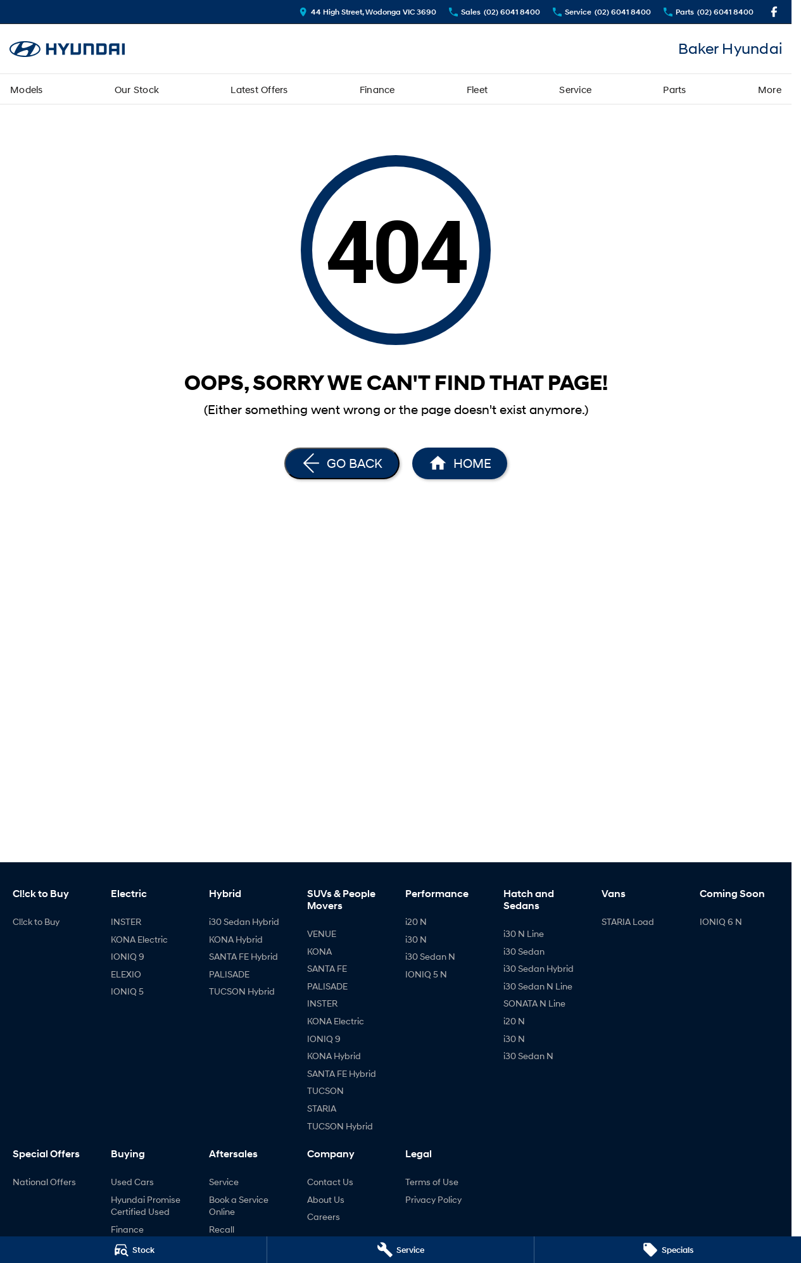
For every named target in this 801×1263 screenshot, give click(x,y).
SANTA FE (327, 968)
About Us (325, 1199)
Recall (221, 1229)
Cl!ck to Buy (36, 921)
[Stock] (133, 1249)
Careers (323, 1216)
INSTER (126, 921)
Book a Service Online (238, 1205)
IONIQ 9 (127, 956)
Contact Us (330, 1181)
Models (26, 89)
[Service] (400, 1249)
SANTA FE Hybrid (243, 956)
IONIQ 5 (127, 991)
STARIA (321, 1108)
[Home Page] (67, 49)
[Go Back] (342, 463)
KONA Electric (139, 939)
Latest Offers (258, 89)
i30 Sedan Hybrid (244, 921)
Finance (377, 89)
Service (575, 89)
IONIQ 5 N (426, 974)
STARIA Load (628, 921)
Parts (674, 89)
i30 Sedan (524, 951)
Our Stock (137, 89)
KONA (319, 951)
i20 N (416, 921)
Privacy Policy (433, 1199)
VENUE (321, 933)
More (769, 89)
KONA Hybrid (236, 939)
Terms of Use (431, 1181)
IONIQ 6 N (721, 921)
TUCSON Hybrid (242, 991)
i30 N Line (523, 933)
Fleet (477, 89)
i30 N (416, 939)
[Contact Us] (367, 12)
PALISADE (229, 974)
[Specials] (667, 1249)
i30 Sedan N (430, 956)
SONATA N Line (534, 1003)
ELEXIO (126, 974)
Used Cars (132, 1181)
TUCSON (325, 1090)
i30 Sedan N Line (537, 986)
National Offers (44, 1181)
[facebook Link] (774, 12)
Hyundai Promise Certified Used (145, 1205)
